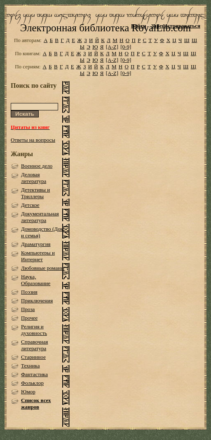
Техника (30, 366)
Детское (30, 205)
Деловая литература (33, 177)
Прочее (29, 318)
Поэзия (29, 292)
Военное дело (36, 166)
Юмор (28, 392)
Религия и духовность (34, 329)
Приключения (37, 300)
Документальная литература (40, 217)
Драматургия (36, 244)
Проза (28, 309)
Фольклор (32, 383)
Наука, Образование (35, 280)
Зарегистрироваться (175, 26)
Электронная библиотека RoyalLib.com (105, 27)
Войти (138, 26)
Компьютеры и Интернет (38, 256)
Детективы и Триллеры (35, 193)
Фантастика (34, 374)
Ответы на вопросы (33, 140)
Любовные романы (42, 268)
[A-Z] (112, 47)
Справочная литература (34, 345)
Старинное (33, 357)
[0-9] (125, 47)
